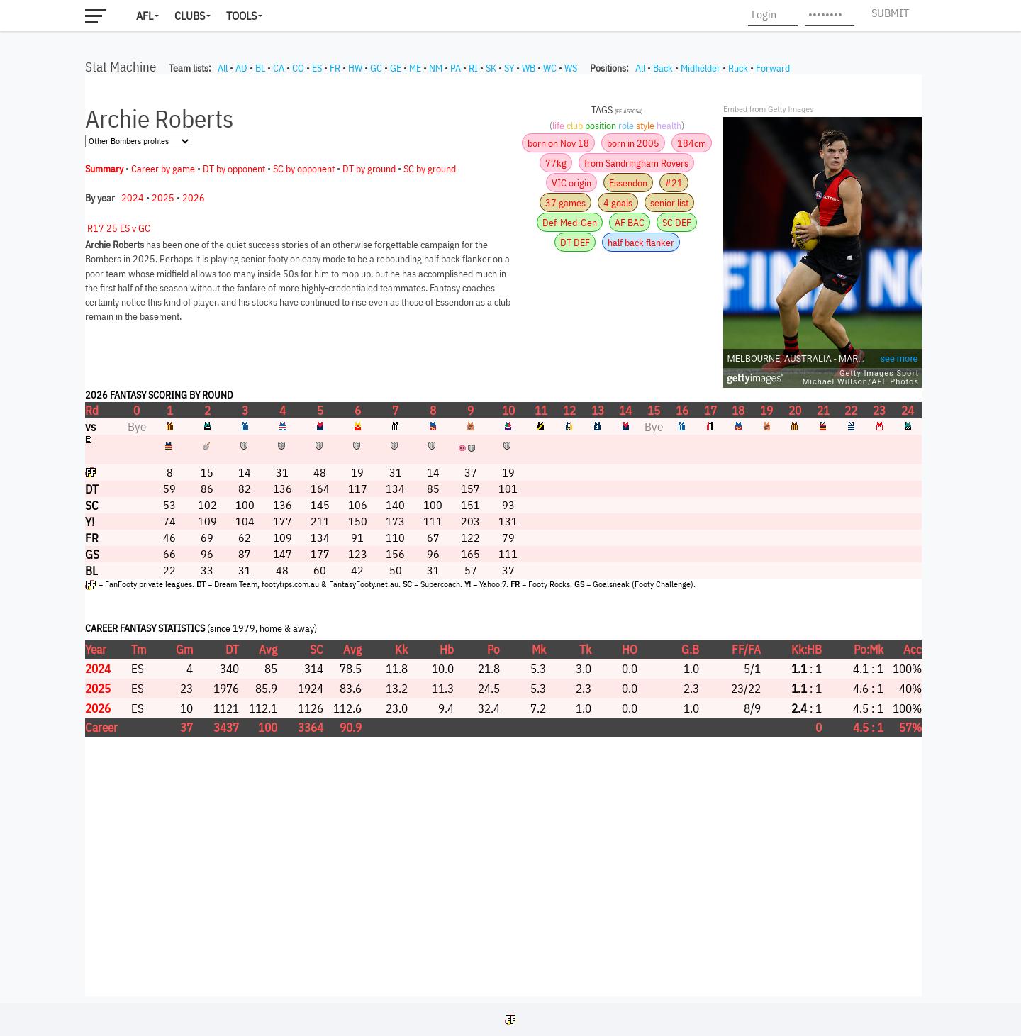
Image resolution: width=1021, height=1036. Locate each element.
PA (455, 68)
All (223, 68)
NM (435, 68)
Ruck (738, 68)
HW (355, 68)
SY (509, 68)
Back (663, 68)
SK (491, 68)
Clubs (189, 16)
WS (570, 68)
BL (260, 68)
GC (376, 68)
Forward (773, 68)
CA (278, 68)
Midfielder (700, 68)
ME (415, 68)
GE (395, 68)
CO (298, 68)
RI (473, 68)
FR (335, 68)
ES (317, 68)
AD (241, 68)
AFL (144, 16)
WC (550, 68)
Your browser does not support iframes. (503, 535)
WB (528, 68)
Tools (241, 16)
